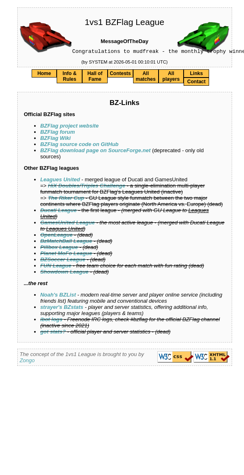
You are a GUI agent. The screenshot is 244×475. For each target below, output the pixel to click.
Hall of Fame (95, 77)
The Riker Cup (66, 199)
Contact (196, 83)
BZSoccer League (62, 261)
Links (196, 75)
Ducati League (58, 211)
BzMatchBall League (66, 242)
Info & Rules (69, 77)
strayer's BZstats (61, 308)
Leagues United (60, 181)
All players (171, 77)
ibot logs (51, 320)
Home (44, 75)
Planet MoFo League (66, 254)
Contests (120, 75)
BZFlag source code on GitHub (79, 145)
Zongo (27, 362)
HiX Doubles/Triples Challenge (86, 187)
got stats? (53, 333)
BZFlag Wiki (55, 139)
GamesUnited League (67, 224)
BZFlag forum (57, 133)
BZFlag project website (69, 127)
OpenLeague (56, 236)
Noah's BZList (58, 296)
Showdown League (64, 273)
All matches (146, 77)
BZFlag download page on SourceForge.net (95, 151)
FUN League (55, 267)
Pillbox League (59, 248)
